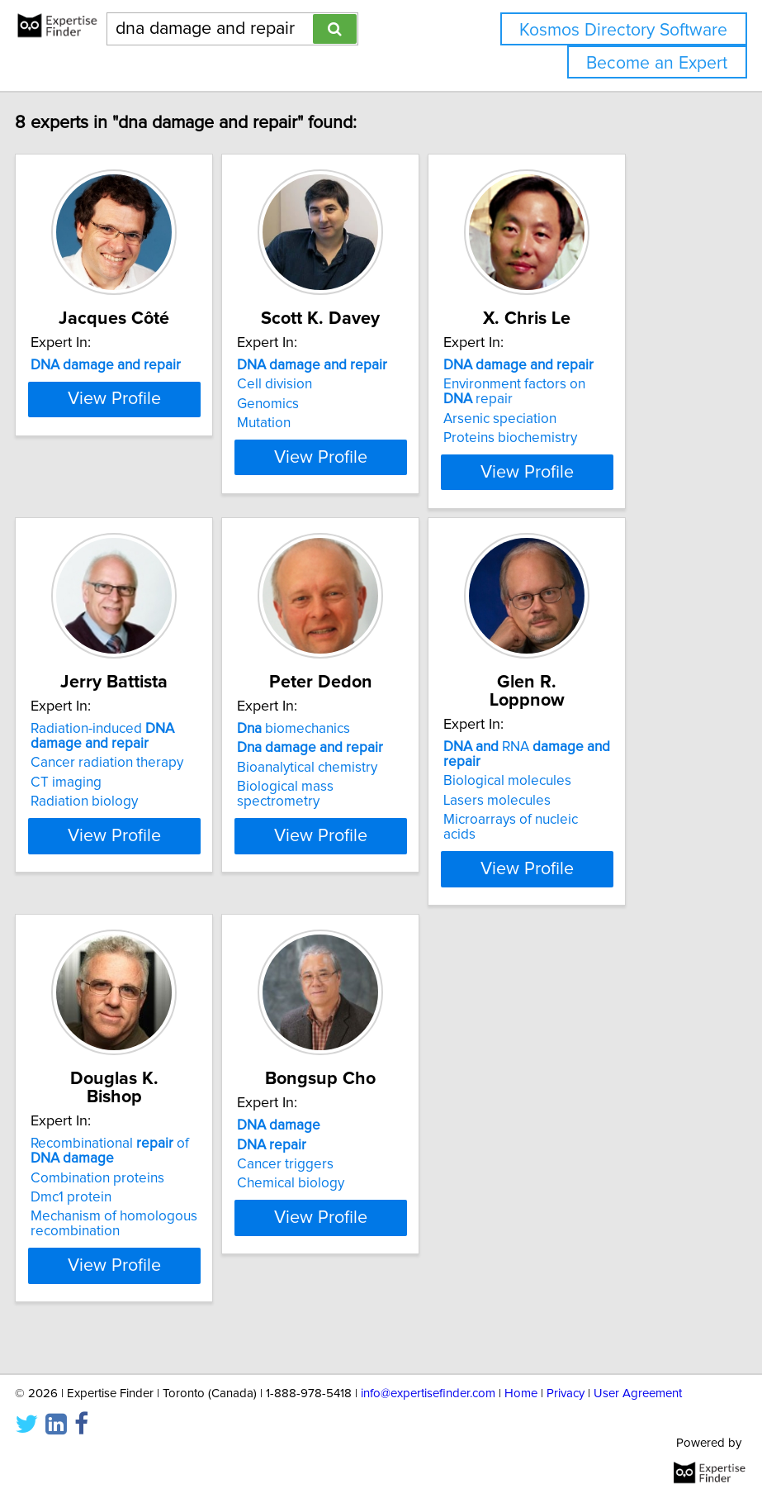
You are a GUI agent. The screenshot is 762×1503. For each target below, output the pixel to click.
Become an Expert (656, 63)
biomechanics (350, 780)
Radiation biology (141, 852)
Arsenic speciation (556, 437)
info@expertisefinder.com (428, 1393)
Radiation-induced (159, 787)
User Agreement (638, 1393)
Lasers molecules (554, 833)
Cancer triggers (342, 1215)
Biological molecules (564, 813)
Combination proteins (154, 1210)
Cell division (331, 402)
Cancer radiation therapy (164, 813)
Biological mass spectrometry (342, 845)
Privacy (566, 1393)
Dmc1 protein (128, 1230)
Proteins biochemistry (567, 456)
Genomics (325, 422)
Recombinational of (167, 1184)
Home (520, 1393)
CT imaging (123, 833)
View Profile (170, 505)
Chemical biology (347, 1234)
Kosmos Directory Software (623, 30)
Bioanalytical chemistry (364, 818)
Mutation (321, 441)
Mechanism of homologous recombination (171, 1257)
